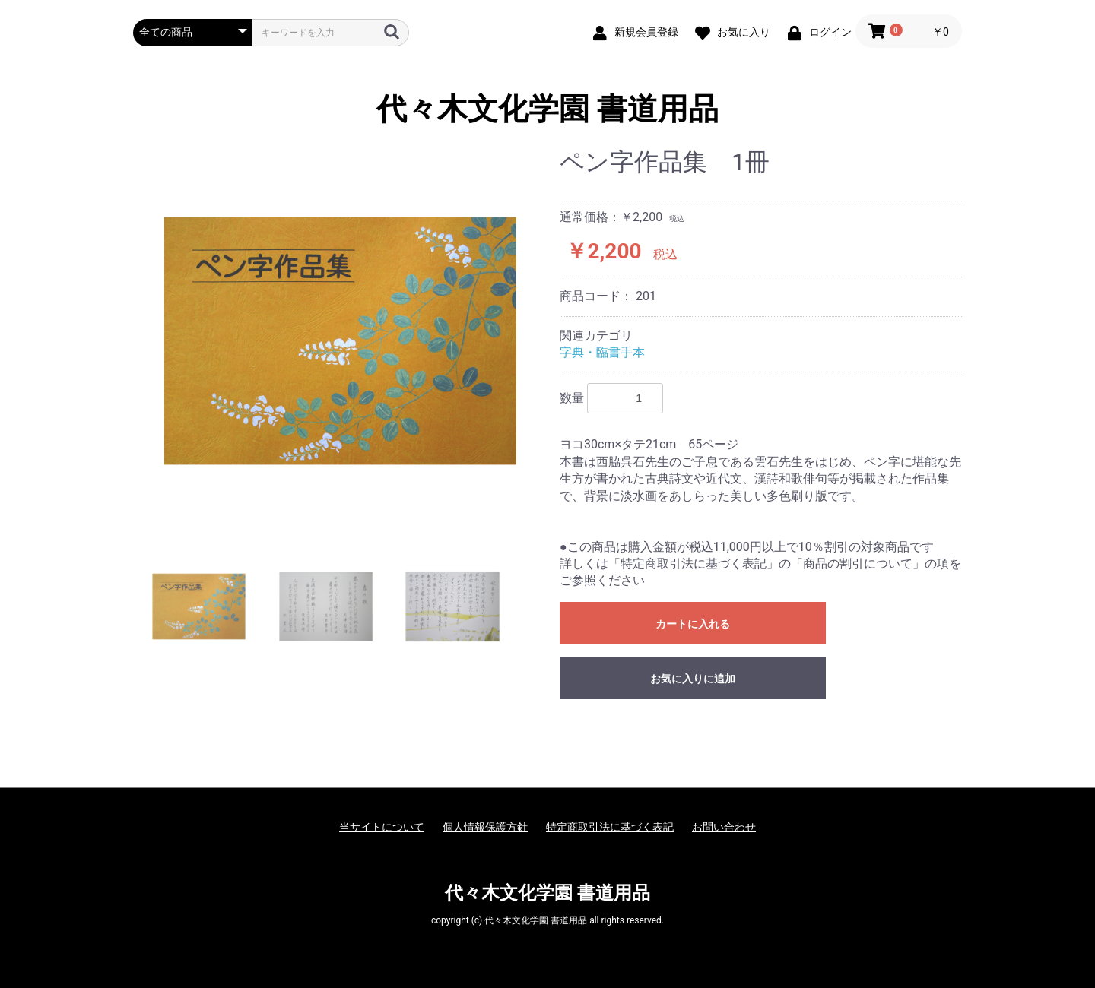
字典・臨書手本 (602, 352)
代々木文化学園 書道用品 (547, 109)
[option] (340, 341)
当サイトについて (381, 827)
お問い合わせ (724, 827)
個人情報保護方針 (485, 827)
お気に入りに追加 (692, 679)
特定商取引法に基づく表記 (610, 827)
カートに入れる (692, 624)
